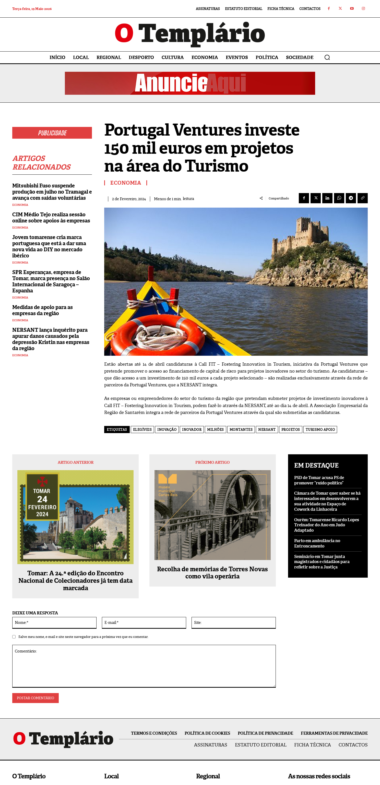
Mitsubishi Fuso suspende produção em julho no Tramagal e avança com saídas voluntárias (52, 191)
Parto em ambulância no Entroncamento (317, 543)
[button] (327, 57)
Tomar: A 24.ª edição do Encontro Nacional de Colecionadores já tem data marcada (75, 581)
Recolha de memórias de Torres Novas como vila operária (212, 573)
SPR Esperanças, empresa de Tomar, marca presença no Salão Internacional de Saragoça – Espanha (51, 281)
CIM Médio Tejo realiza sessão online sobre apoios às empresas (51, 217)
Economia (20, 205)
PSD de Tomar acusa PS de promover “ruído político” (319, 480)
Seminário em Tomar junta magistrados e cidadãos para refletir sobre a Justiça (322, 562)
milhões (215, 429)
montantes (241, 429)
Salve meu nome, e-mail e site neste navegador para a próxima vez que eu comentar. (83, 637)
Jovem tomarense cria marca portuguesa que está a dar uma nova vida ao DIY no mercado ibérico (49, 246)
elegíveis (142, 429)
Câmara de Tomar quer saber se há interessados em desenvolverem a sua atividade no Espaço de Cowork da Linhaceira (327, 501)
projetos (290, 429)
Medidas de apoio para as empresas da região (42, 310)
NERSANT (267, 429)
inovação (166, 429)
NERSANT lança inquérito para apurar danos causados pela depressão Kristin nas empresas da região (50, 339)
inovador (191, 429)
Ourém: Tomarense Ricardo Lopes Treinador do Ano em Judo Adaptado (326, 525)
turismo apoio (320, 429)
